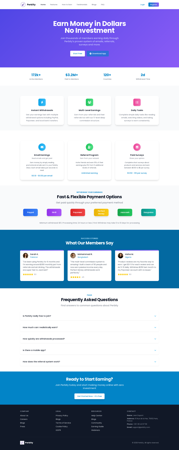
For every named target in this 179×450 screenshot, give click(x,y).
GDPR (58, 430)
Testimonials (82, 4)
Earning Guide (97, 426)
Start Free (77, 53)
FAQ (102, 4)
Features (53, 4)
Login (142, 4)
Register (153, 4)
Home (43, 4)
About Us (24, 415)
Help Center (96, 415)
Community (96, 423)
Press (22, 426)
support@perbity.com (141, 427)
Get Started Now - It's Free (89, 396)
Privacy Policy (62, 415)
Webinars (95, 430)
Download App (98, 53)
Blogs (94, 4)
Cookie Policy (62, 426)
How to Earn (67, 4)
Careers (23, 419)
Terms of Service (63, 423)
